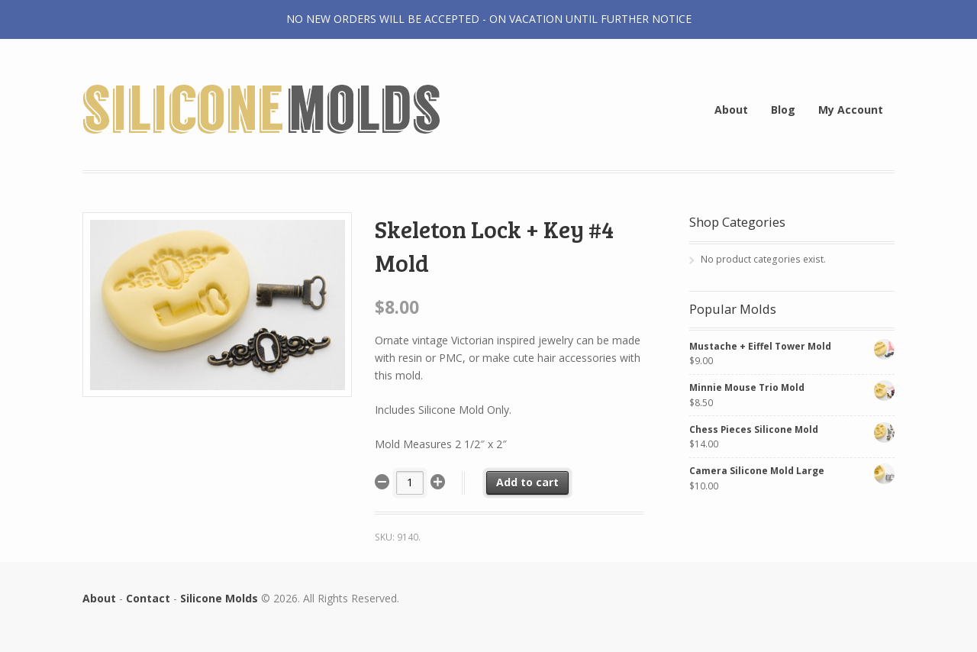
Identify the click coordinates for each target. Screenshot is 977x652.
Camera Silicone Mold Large (792, 470)
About (731, 109)
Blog (783, 109)
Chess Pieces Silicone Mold (792, 429)
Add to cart (527, 482)
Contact (148, 598)
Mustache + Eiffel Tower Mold (792, 346)
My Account (850, 109)
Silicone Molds (219, 598)
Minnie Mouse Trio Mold (792, 387)
